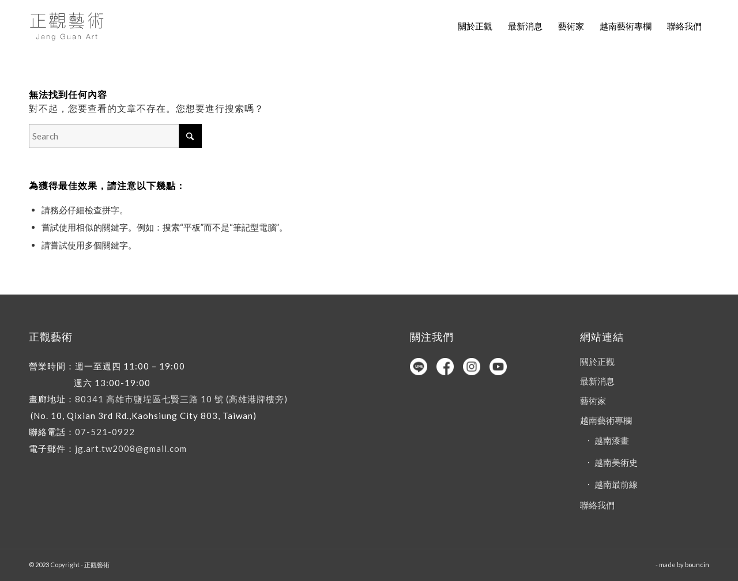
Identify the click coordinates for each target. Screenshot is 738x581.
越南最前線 (616, 484)
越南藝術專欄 (606, 420)
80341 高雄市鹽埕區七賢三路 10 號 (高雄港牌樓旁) (181, 399)
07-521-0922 (105, 432)
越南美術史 (616, 462)
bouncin (697, 564)
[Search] (115, 136)
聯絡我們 (597, 505)
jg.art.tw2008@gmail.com (131, 448)
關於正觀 (597, 361)
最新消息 (597, 381)
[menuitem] (475, 26)
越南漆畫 (611, 440)
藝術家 (593, 400)
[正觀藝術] (68, 26)
